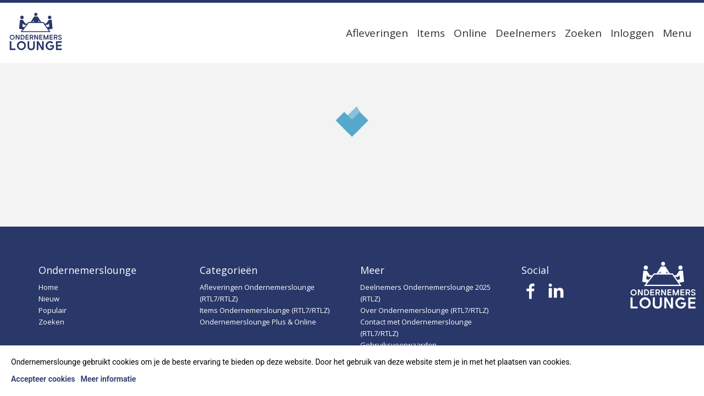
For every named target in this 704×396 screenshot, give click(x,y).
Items (431, 33)
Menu (677, 33)
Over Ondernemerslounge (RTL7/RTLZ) (424, 310)
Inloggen (632, 33)
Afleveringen (377, 33)
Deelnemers (526, 33)
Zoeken (583, 33)
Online (470, 33)
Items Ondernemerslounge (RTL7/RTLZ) (264, 310)
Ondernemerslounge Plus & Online (258, 322)
